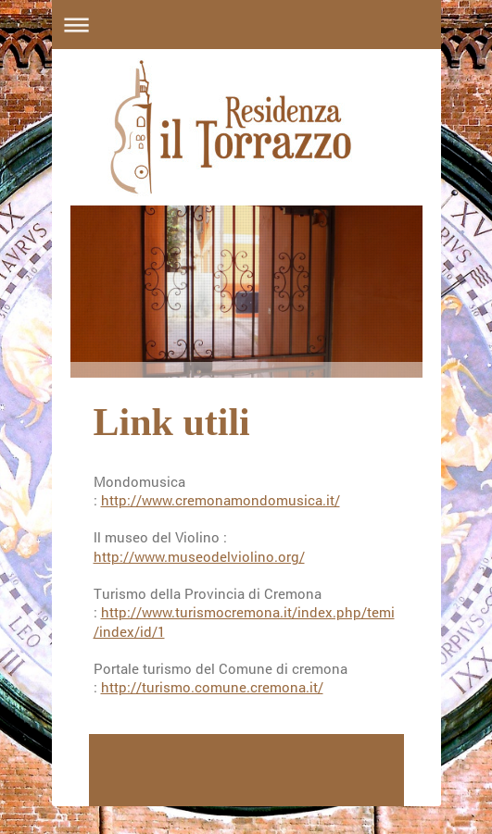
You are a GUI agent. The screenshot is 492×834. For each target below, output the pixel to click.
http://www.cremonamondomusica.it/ (220, 500)
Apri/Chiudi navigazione (246, 24)
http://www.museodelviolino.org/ (199, 556)
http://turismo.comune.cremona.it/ (212, 687)
